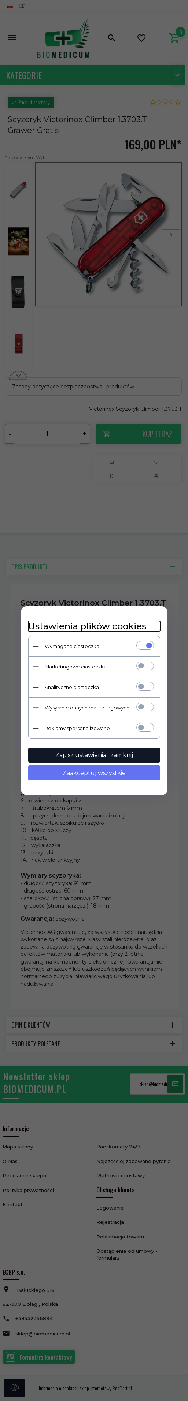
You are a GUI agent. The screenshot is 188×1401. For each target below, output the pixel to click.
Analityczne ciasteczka (72, 687)
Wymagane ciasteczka (72, 646)
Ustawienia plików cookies (87, 626)
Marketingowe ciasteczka (76, 667)
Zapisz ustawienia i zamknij (94, 755)
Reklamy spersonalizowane (77, 728)
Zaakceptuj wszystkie (94, 773)
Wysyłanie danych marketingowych (87, 708)
